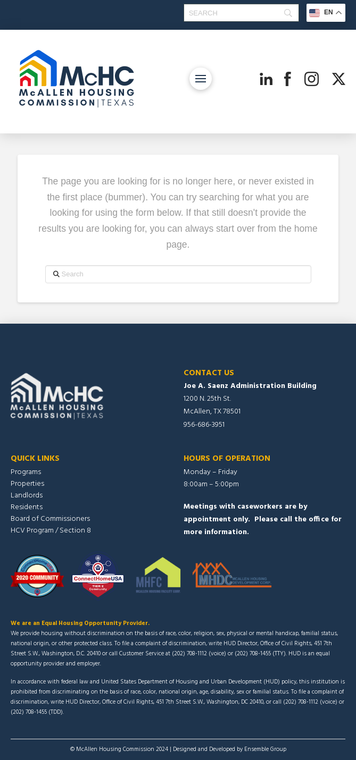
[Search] (241, 13)
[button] (200, 78)
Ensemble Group (265, 749)
